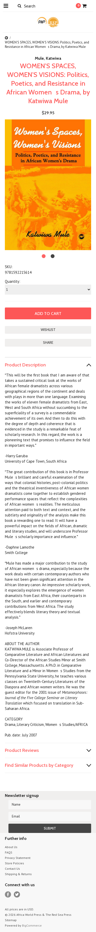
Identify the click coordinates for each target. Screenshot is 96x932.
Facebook (8, 894)
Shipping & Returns (18, 874)
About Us (11, 847)
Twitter (17, 894)
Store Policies (14, 863)
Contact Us (12, 869)
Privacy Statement (17, 858)
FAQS (8, 852)
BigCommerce (32, 925)
